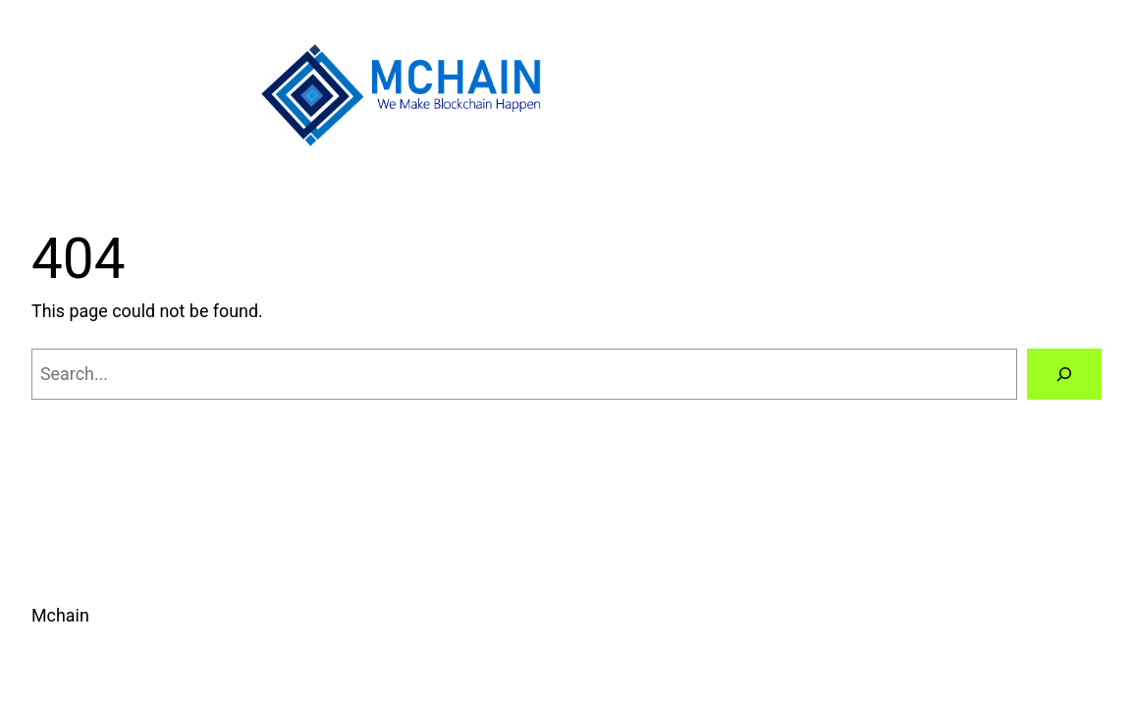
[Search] (1064, 374)
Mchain (60, 615)
